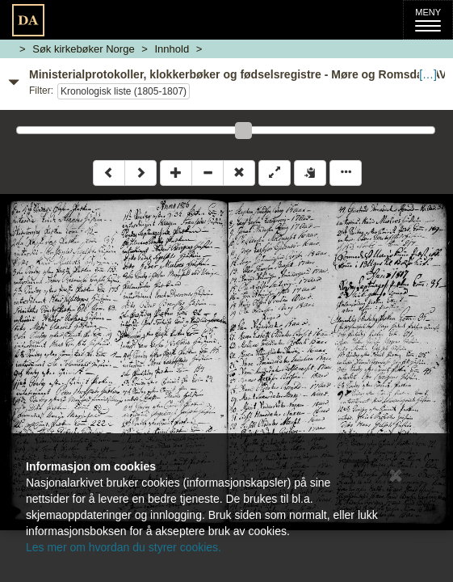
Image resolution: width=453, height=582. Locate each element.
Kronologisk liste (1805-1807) (124, 91)
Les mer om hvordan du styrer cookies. (123, 547)
